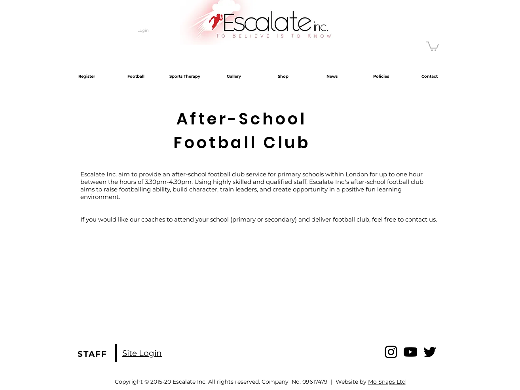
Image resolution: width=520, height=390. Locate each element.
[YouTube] (410, 352)
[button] (432, 45)
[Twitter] (429, 352)
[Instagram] (391, 352)
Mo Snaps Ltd (387, 381)
